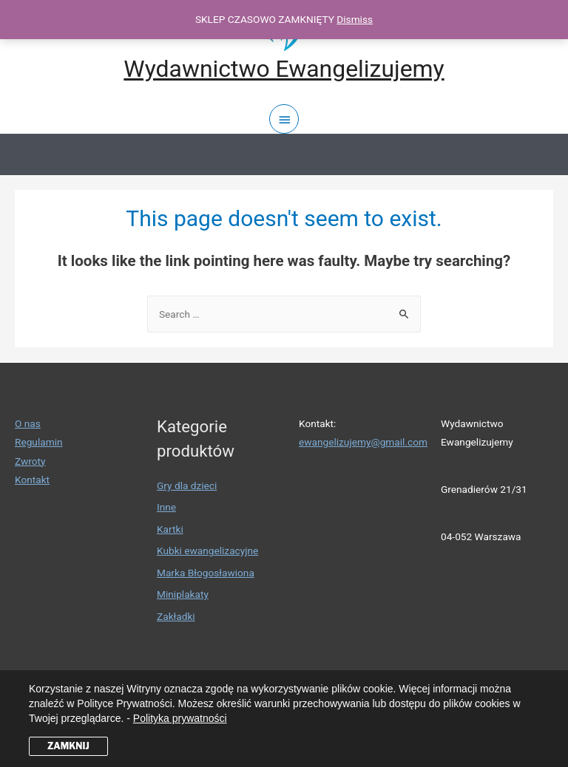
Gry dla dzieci (187, 485)
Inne (166, 507)
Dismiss (355, 19)
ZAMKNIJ (68, 745)
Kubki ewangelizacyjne (207, 550)
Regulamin (39, 442)
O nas (28, 423)
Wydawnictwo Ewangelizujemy (284, 69)
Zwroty (30, 461)
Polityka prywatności (180, 718)
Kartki (170, 529)
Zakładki (176, 616)
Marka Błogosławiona (205, 573)
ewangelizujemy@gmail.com (363, 442)
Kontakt (32, 479)
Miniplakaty (183, 594)
